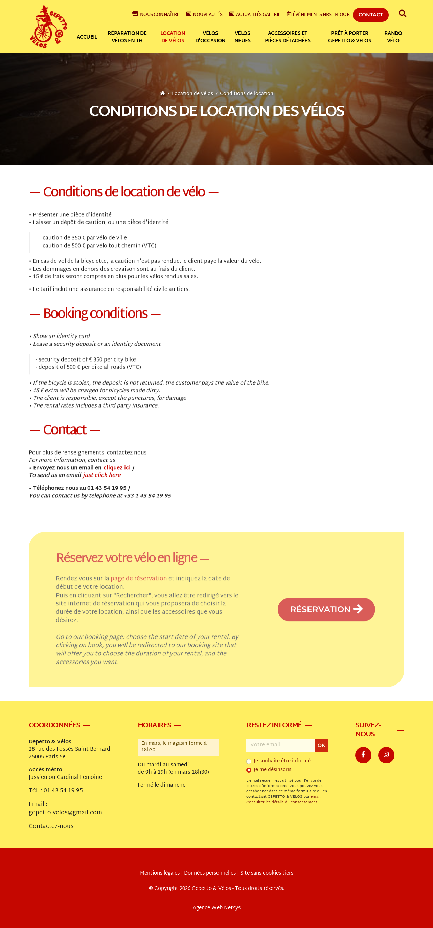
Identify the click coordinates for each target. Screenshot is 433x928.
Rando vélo (393, 37)
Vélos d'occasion (210, 37)
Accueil (87, 37)
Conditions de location (246, 93)
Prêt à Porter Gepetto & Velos (349, 37)
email (315, 797)
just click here (101, 478)
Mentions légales (160, 873)
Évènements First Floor (318, 14)
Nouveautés (204, 14)
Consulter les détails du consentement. (282, 802)
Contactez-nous (51, 826)
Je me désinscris (272, 770)
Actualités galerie (254, 14)
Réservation (326, 619)
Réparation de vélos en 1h (127, 37)
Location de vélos (172, 37)
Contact (371, 14)
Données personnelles (210, 873)
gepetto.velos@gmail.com (65, 813)
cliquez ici (117, 470)
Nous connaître (155, 14)
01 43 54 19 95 (63, 791)
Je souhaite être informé (282, 761)
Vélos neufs (242, 37)
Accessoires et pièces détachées (287, 37)
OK (321, 745)
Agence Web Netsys (217, 908)
